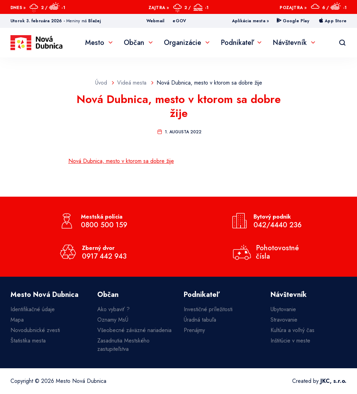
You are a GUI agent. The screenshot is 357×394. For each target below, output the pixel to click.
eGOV (179, 21)
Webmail (155, 21)
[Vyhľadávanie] (342, 43)
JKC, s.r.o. (333, 381)
